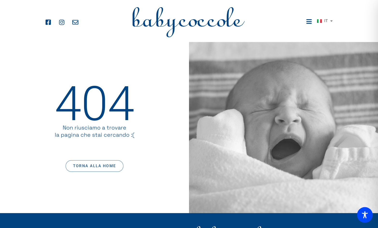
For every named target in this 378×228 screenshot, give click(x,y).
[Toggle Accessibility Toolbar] (365, 215)
